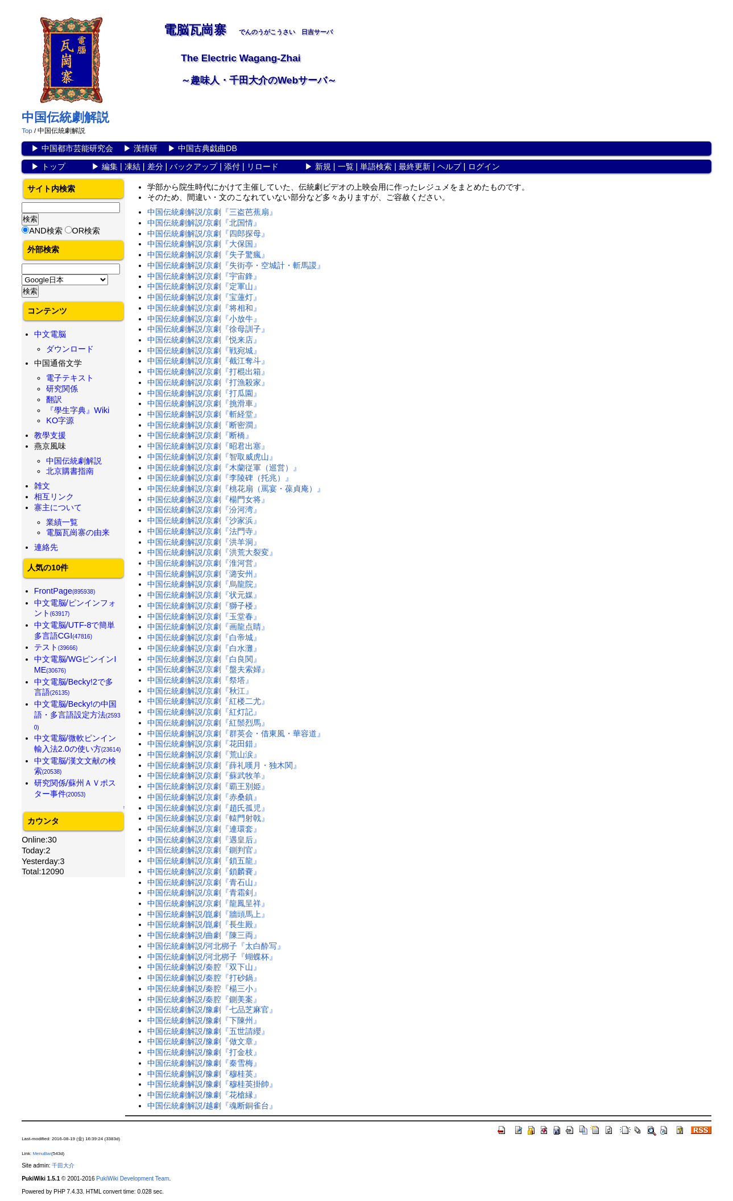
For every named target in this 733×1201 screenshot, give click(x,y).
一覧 (346, 166)
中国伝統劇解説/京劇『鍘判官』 (204, 849)
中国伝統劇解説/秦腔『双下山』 (204, 966)
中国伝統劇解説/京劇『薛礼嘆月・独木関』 (224, 765)
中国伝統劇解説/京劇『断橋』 (200, 435)
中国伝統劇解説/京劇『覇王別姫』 (208, 786)
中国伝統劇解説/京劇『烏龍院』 (204, 584)
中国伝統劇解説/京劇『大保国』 (204, 243)
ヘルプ (449, 166)
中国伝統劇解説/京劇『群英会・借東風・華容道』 (236, 733)
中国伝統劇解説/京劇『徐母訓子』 (208, 328)
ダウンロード (70, 348)
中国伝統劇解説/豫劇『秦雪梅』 (204, 1062)
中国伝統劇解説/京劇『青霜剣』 (204, 892)
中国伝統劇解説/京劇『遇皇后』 (204, 839)
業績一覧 (62, 522)
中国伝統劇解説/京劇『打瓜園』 (204, 393)
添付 (232, 166)
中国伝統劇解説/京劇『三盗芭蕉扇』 (212, 211)
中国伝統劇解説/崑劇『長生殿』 (204, 924)
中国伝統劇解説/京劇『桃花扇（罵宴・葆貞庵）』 (236, 488)
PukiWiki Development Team (132, 1178)
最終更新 (414, 166)
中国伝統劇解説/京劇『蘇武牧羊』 (208, 775)
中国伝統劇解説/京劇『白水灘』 (204, 648)
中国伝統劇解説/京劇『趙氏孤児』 (208, 807)
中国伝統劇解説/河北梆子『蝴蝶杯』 (212, 956)
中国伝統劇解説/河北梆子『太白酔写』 (216, 945)
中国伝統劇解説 (65, 117)
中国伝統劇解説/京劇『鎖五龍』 (204, 860)
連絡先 (46, 547)
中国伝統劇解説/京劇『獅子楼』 (204, 605)
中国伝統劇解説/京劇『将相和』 (204, 307)
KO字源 (60, 420)
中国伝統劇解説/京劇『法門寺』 (204, 531)
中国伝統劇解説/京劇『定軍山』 (204, 286)
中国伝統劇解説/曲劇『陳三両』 (204, 935)
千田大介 (63, 1165)
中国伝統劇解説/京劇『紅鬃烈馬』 (208, 722)
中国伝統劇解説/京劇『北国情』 (204, 222)
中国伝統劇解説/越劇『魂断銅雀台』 (212, 1105)
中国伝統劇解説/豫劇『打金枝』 (204, 1052)
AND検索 (45, 230)
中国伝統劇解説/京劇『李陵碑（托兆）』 (220, 477)
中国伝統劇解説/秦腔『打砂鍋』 (204, 977)
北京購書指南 (70, 471)
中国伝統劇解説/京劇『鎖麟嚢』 (204, 871)
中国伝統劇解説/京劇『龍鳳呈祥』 (208, 903)
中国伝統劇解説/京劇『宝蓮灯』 (204, 297)
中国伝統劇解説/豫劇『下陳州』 (204, 1020)
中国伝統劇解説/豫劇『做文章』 (204, 1041)
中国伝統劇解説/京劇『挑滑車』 (204, 403)
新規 (323, 166)
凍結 (132, 166)
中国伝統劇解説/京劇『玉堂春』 (204, 616)
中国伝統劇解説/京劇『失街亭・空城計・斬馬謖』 (236, 265)
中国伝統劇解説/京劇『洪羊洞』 (204, 542)
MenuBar (41, 1153)
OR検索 (86, 230)
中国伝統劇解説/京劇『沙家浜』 (204, 520)
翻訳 (54, 399)
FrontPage (65, 590)
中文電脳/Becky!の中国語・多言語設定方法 (77, 714)
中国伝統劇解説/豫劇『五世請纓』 (208, 1031)
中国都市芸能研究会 (77, 148)
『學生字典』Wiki (77, 410)
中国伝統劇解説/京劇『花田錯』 (204, 743)
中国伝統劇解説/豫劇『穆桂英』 (204, 1073)
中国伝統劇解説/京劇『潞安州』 (204, 573)
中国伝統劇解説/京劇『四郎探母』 (208, 233)
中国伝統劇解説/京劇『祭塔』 (200, 680)
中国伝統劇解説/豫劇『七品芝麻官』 (212, 1009)
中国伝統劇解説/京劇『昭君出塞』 (208, 446)
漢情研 (146, 148)
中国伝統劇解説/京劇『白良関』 (204, 659)
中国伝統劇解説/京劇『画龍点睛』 (208, 626)
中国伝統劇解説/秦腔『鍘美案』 (204, 999)
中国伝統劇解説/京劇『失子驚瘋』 (208, 254)
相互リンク (54, 496)
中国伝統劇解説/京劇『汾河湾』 (204, 509)
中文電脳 (50, 334)
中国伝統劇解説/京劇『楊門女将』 (208, 499)
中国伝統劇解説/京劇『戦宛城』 (204, 350)
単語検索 (376, 166)
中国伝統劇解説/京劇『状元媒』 (204, 594)
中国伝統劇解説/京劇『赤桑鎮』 (204, 797)
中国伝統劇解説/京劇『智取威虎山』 (212, 456)
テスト (56, 647)
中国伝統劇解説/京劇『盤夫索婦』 (208, 669)
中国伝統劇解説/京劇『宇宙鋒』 (204, 276)
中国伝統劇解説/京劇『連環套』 (204, 828)
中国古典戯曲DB (207, 148)
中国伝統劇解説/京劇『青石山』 (204, 882)
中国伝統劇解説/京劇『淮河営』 (204, 563)
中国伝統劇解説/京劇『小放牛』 (204, 318)
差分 (155, 166)
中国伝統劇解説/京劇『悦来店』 (204, 339)
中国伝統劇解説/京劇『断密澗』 (204, 424)
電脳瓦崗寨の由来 (78, 532)
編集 (110, 166)
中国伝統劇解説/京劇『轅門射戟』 (208, 818)
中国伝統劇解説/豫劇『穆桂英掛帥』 (212, 1084)
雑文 (42, 485)
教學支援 (50, 435)
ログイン (484, 166)
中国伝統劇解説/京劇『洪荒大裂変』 (212, 552)
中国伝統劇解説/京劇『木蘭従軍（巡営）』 (224, 467)
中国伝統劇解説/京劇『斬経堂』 (204, 414)
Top (27, 130)
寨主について (58, 507)
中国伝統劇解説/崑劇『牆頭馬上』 (208, 914)
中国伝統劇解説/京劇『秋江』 (200, 690)
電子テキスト (70, 377)
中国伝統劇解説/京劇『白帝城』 (204, 637)
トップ (53, 166)
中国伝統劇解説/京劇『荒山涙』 (204, 754)
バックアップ (193, 166)
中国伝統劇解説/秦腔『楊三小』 (204, 988)
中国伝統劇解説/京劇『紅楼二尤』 (208, 701)
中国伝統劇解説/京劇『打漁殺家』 (208, 382)
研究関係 (62, 388)
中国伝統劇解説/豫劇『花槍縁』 (204, 1094)
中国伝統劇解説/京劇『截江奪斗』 (208, 360)
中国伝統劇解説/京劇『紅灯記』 (204, 711)
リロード (263, 166)
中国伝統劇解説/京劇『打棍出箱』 (208, 371)
